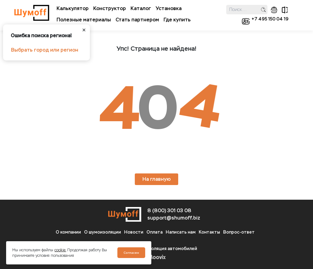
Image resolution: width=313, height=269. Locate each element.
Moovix (156, 256)
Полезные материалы (84, 20)
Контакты (209, 232)
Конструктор (109, 8)
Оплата (154, 232)
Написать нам (181, 232)
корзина (274, 10)
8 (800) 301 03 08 (169, 210)
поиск (263, 9)
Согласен (131, 253)
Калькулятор (73, 8)
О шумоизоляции (102, 232)
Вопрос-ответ (239, 232)
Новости (133, 232)
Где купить (177, 20)
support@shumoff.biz (173, 218)
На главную (156, 179)
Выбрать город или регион (44, 50)
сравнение (285, 10)
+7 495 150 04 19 (270, 19)
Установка (169, 8)
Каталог (141, 8)
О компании (68, 232)
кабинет (245, 21)
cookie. (60, 250)
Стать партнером (137, 20)
